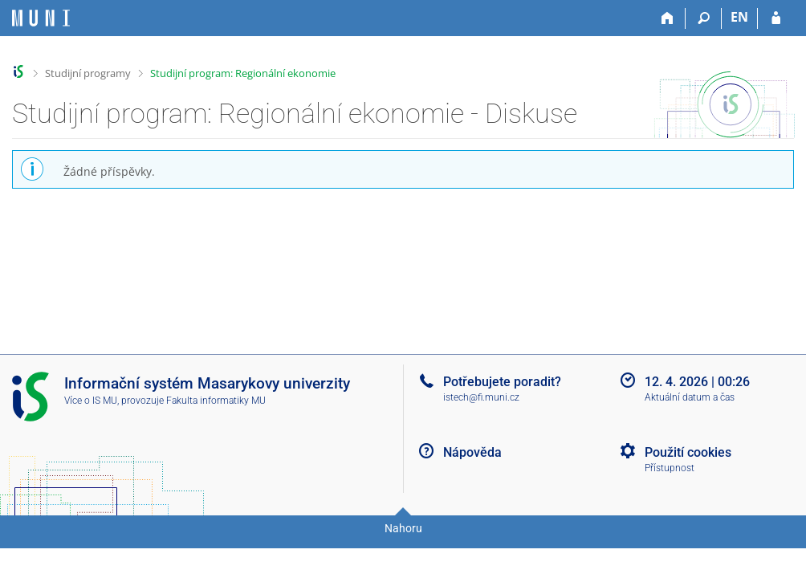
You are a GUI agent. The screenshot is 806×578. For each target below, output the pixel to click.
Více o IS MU (90, 400)
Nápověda (472, 452)
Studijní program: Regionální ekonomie (243, 73)
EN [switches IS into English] (739, 17)
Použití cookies (688, 452)
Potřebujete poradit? (502, 381)
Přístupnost (669, 468)
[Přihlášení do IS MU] (776, 18)
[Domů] (667, 18)
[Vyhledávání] (704, 18)
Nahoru (403, 528)
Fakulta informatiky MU (216, 400)
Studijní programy (88, 73)
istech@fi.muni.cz (481, 397)
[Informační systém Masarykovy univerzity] (41, 18)
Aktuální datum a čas (690, 397)
